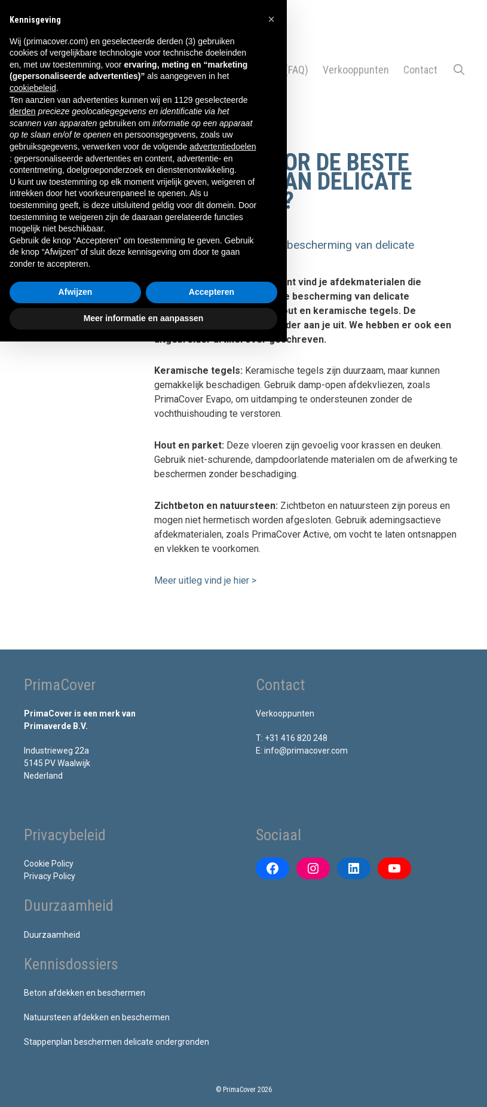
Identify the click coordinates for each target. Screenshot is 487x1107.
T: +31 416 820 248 (291, 738)
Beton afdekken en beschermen (84, 993)
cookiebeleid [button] (33, 88)
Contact (420, 69)
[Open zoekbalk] (459, 70)
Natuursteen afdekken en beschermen (97, 1017)
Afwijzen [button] (76, 292)
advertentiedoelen (222, 146)
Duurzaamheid (52, 935)
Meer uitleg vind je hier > (205, 580)
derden (23, 111)
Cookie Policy (48, 863)
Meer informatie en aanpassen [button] (144, 318)
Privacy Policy (49, 876)
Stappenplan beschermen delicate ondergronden (116, 1042)
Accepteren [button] (211, 292)
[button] (298, 252)
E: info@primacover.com (302, 750)
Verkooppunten (356, 69)
